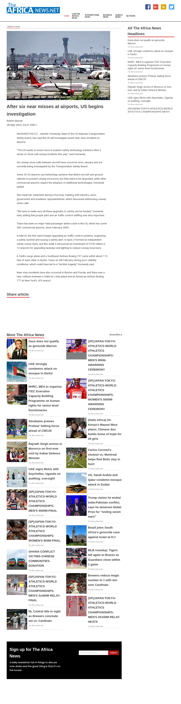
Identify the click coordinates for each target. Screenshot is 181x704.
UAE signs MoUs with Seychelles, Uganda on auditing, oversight (44, 473)
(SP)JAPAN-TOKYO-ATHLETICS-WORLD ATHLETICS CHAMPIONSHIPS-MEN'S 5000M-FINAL (42, 501)
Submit (113, 652)
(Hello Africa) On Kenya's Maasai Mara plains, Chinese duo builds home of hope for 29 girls (105, 429)
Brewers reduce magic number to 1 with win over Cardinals (103, 580)
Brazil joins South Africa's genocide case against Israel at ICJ (104, 532)
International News (92, 16)
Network (130, 16)
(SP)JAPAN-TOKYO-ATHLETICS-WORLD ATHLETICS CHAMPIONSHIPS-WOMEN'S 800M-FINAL (44, 531)
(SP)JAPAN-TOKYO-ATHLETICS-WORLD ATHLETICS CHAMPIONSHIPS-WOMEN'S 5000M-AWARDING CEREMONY (102, 395)
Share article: (18, 294)
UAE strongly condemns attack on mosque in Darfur (42, 368)
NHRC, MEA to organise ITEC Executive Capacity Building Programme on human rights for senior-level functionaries (149, 65)
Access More (114, 335)
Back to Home (13, 26)
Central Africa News (76, 16)
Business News (107, 16)
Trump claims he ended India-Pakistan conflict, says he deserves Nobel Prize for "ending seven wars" (104, 507)
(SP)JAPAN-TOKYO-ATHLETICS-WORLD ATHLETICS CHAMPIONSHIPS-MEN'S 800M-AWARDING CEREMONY (102, 355)
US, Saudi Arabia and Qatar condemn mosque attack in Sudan (105, 479)
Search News (119, 16)
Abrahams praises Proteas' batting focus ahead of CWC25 (43, 426)
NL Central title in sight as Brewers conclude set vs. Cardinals (44, 616)
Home (66, 16)
